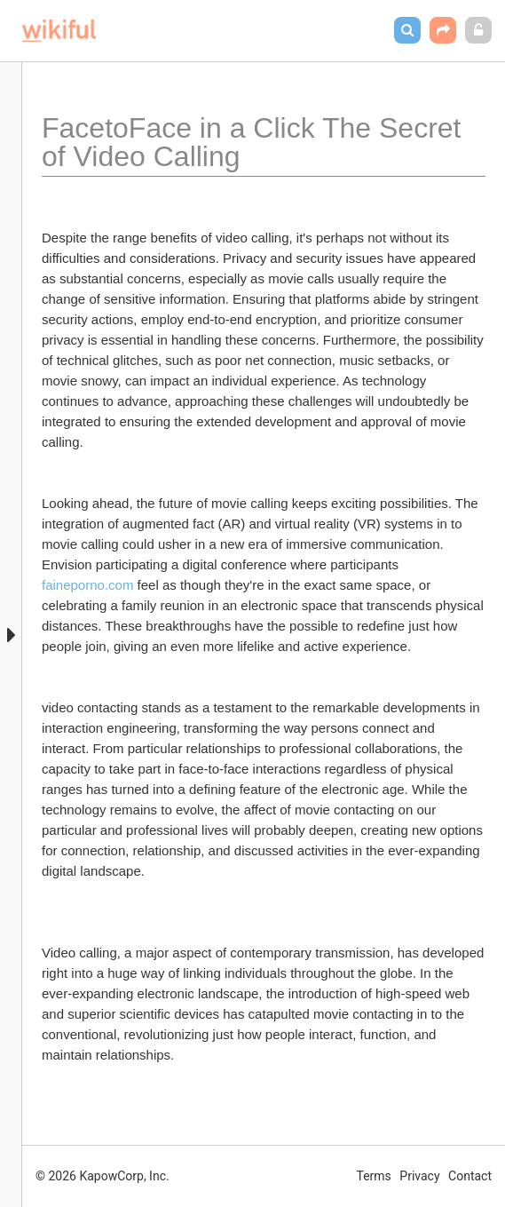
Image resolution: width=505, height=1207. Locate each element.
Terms (374, 1176)
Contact (470, 1176)
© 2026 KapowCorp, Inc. (103, 1176)
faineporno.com (87, 584)
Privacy (419, 1176)
